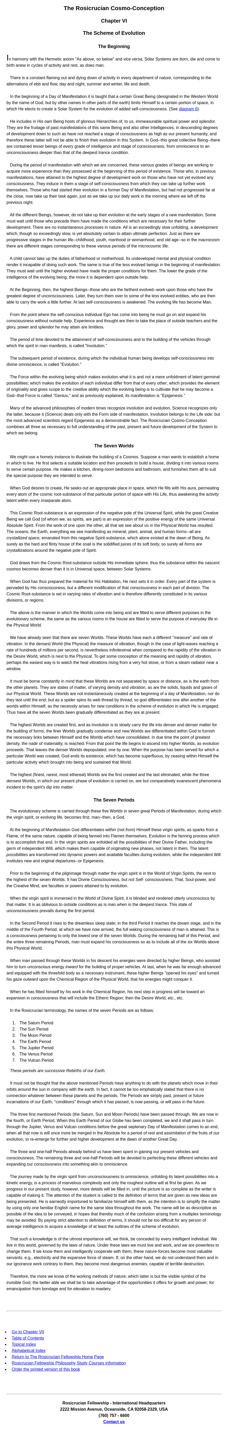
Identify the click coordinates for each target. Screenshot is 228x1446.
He (12, 121)
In (11, 96)
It (11, 681)
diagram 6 (188, 109)
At (12, 289)
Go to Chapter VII (28, 1332)
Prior (14, 873)
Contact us (114, 1422)
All (12, 215)
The (13, 339)
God (14, 563)
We (13, 457)
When (15, 488)
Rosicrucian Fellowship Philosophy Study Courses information (69, 1363)
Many (15, 408)
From (14, 314)
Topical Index (24, 1344)
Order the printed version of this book (46, 1369)
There (15, 78)
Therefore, (19, 1276)
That (14, 1239)
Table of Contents (28, 1338)
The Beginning (114, 46)
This (14, 513)
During (16, 165)
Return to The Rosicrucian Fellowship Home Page (58, 1357)
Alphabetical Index (29, 1350)
